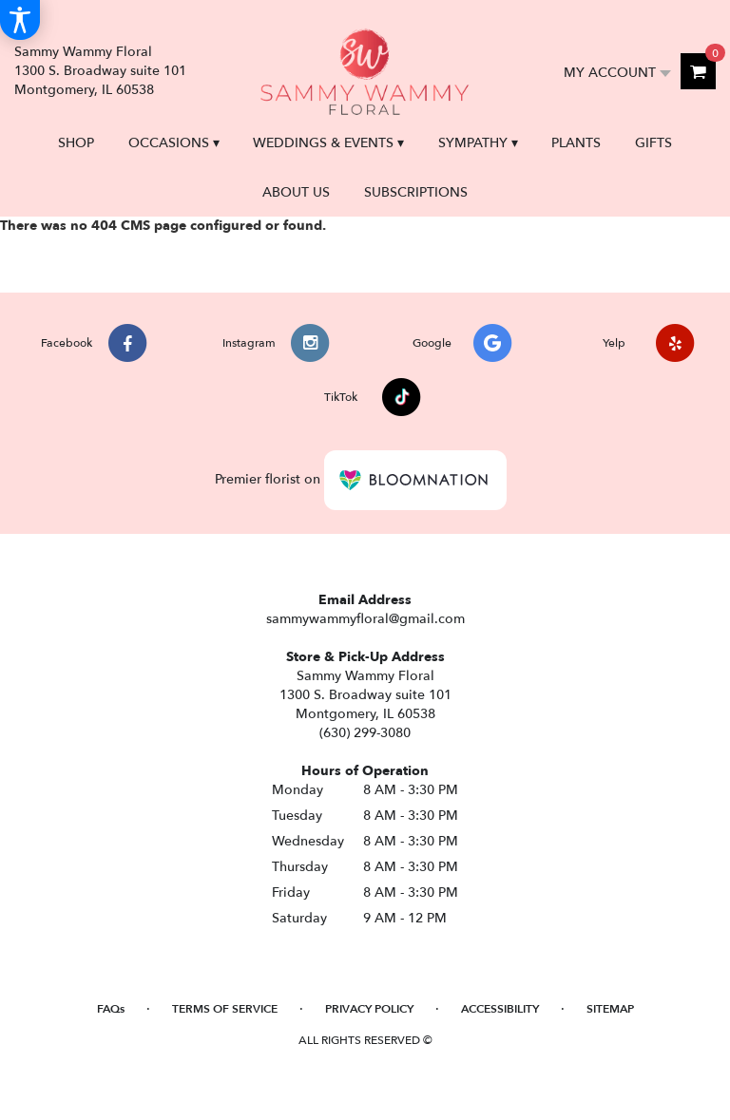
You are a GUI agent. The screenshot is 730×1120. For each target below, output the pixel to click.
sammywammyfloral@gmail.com (365, 619)
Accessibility (500, 1008)
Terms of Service (225, 1008)
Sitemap (610, 1008)
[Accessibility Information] (20, 20)
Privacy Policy (369, 1008)
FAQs (111, 1008)
